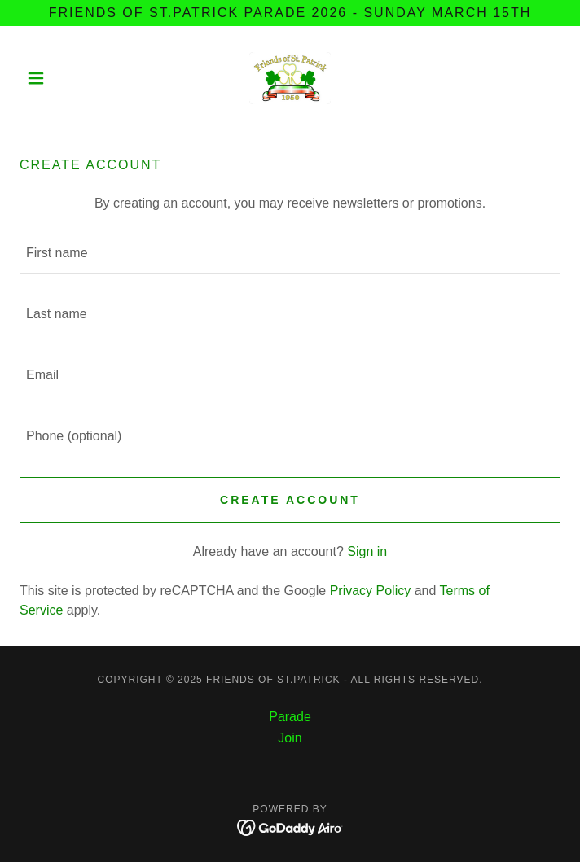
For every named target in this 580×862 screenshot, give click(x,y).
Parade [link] (290, 717)
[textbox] (290, 253)
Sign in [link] (367, 551)
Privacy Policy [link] (370, 590)
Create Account (290, 499)
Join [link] (289, 738)
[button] (60, 78)
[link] (290, 78)
